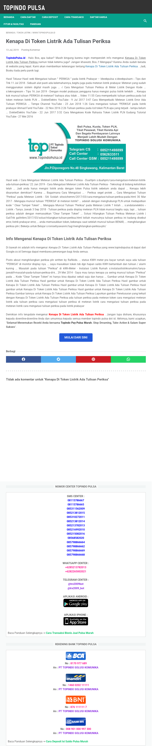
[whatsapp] (87, 455)
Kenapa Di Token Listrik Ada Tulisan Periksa (43, 79)
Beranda (11, 11)
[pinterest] (64, 455)
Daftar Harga (100, 11)
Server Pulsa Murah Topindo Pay (64, 741)
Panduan (37, 18)
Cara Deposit (52, 11)
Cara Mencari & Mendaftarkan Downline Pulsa (128, 705)
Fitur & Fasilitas (16, 18)
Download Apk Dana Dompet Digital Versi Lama (125, 521)
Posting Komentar (30, 55)
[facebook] (17, 455)
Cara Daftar (30, 11)
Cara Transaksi (76, 11)
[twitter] (40, 455)
